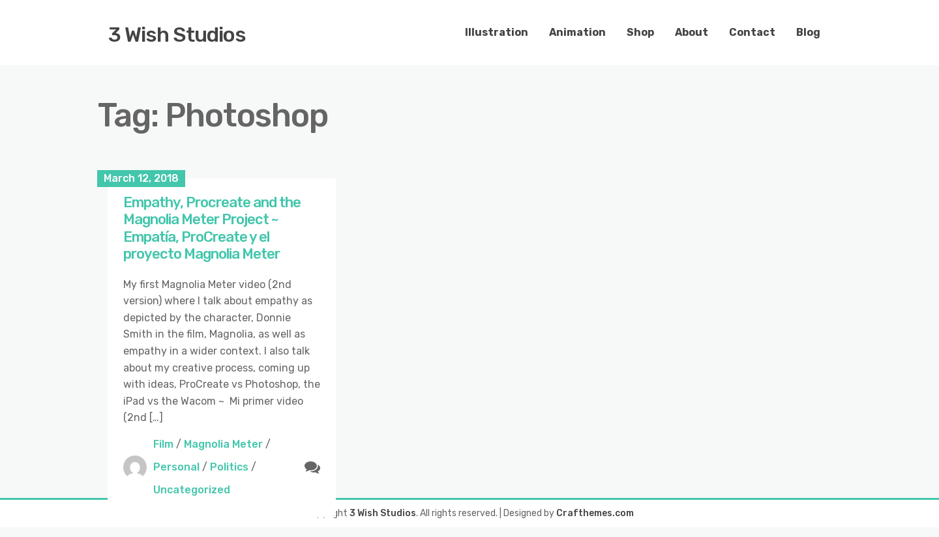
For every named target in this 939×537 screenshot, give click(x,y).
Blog (808, 32)
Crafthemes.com (595, 513)
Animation (577, 32)
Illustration (496, 32)
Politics (229, 467)
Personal (176, 467)
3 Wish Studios (177, 34)
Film (163, 444)
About (691, 32)
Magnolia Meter (223, 444)
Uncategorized (191, 490)
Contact (752, 32)
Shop (640, 32)
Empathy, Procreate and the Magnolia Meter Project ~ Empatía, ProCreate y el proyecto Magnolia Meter (212, 228)
